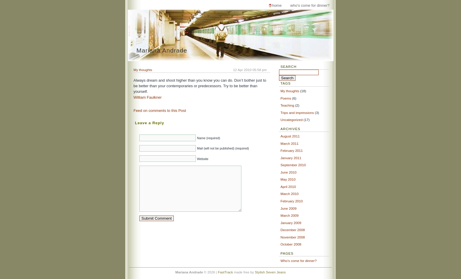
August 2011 (290, 136)
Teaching (287, 105)
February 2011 (291, 150)
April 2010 (288, 187)
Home (276, 5)
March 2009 (289, 215)
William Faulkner (147, 97)
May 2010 (287, 179)
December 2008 (292, 230)
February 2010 (291, 201)
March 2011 (289, 143)
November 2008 (292, 237)
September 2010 (293, 165)
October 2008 (290, 244)
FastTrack (225, 272)
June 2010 (288, 172)
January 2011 (290, 158)
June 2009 (288, 208)
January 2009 (290, 223)
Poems (285, 98)
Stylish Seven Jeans (270, 272)
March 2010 (289, 194)
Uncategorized (291, 120)
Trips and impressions (297, 113)
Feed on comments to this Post (159, 110)
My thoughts (142, 70)
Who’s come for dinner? (310, 5)
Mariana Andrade (161, 50)
